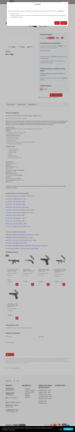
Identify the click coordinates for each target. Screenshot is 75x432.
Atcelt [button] (55, 429)
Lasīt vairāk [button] (12, 429)
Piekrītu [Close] (57, 23)
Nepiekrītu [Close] (63, 23)
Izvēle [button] (60, 429)
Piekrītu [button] (68, 429)
